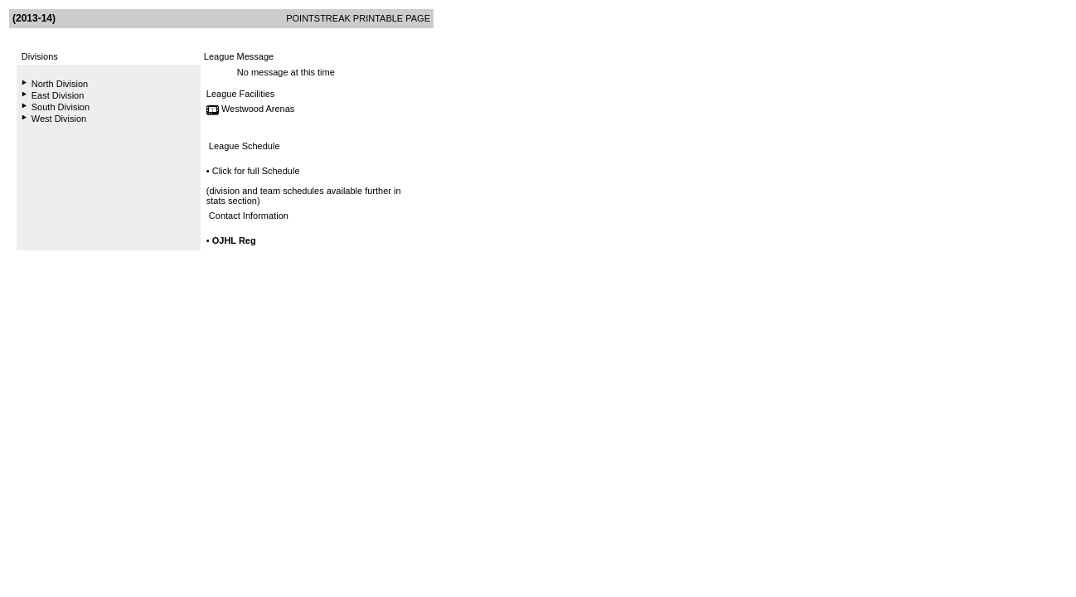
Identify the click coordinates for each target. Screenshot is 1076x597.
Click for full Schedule (256, 171)
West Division (59, 119)
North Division (60, 84)
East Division (58, 95)
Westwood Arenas (257, 109)
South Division (61, 107)
